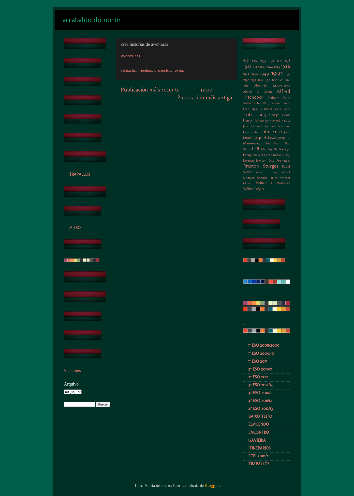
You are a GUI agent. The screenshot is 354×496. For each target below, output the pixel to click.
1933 (263, 60)
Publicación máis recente (150, 89)
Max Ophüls (269, 149)
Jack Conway (252, 126)
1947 (246, 74)
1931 (246, 60)
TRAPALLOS (79, 174)
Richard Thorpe (267, 172)
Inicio (205, 89)
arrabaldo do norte (91, 19)
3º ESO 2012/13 (260, 385)
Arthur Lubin (252, 103)
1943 (262, 67)
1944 (269, 66)
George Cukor (279, 115)
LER (255, 149)
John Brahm (251, 132)
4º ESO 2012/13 (260, 408)
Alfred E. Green (257, 91)
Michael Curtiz (262, 155)
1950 (277, 73)
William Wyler (254, 188)
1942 (256, 66)
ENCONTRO (258, 432)
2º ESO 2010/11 (260, 369)
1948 (254, 74)
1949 (264, 74)
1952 (246, 80)
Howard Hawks (279, 120)
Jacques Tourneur (277, 126)
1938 (287, 60)
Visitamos (72, 370)
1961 (280, 80)
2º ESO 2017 (258, 377)
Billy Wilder (272, 103)
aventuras (130, 56)
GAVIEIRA (257, 440)
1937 (279, 60)
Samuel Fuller (267, 178)
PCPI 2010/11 (258, 456)
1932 (255, 60)
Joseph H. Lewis (265, 137)
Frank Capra (282, 109)
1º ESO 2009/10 (261, 353)
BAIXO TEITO (260, 416)
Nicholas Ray (281, 155)
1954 (253, 80)
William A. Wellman (273, 183)
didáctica (130, 70)
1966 (287, 80)
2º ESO (75, 227)
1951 (287, 74)
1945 (277, 66)
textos (178, 70)
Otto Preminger (279, 160)
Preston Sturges (260, 166)
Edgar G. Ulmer (261, 109)
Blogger (212, 485)
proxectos (162, 70)
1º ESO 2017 (257, 361)
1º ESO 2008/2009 (263, 345)
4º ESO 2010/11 (260, 392)
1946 (285, 66)
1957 (274, 80)
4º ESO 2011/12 (260, 400)
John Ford (271, 131)
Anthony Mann (278, 97)
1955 (260, 80)
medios (146, 70)
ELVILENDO (258, 424)
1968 (246, 85)
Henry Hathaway (255, 120)
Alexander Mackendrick (272, 85)
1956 (267, 80)
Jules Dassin (272, 143)
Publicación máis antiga (204, 97)
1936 (271, 60)
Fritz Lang (254, 114)
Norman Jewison (254, 160)
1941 (247, 66)
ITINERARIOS (259, 448)
